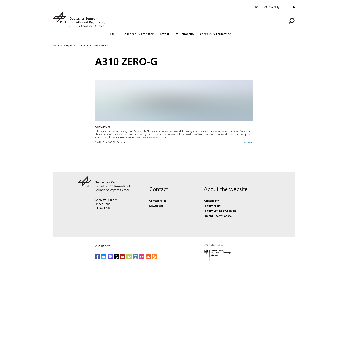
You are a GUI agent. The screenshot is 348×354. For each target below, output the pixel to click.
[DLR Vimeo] (129, 258)
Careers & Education (216, 34)
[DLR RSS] (154, 258)
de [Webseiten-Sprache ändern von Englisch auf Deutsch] (287, 7)
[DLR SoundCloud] (148, 258)
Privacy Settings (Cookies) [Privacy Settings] (220, 211)
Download (248, 142)
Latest (164, 34)
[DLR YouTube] (122, 258)
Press (257, 7)
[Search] (292, 21)
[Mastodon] (110, 258)
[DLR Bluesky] (103, 258)
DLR (113, 34)
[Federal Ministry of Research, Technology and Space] (220, 264)
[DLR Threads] (116, 258)
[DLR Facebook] (97, 258)
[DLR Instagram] (135, 258)
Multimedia (184, 34)
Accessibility (271, 7)
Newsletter (156, 205)
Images (68, 45)
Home (56, 45)
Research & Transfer (138, 34)
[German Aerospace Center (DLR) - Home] (80, 20)
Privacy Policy (212, 205)
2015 (79, 45)
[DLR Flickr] (141, 258)
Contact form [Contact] (157, 200)
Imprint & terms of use (218, 216)
